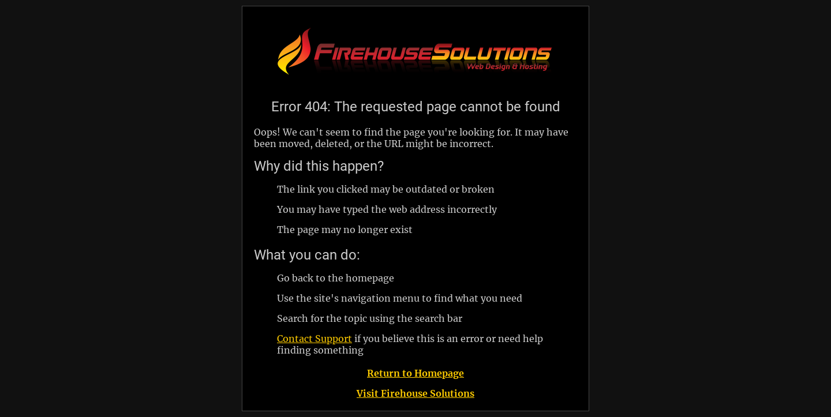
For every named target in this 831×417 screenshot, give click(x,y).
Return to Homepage (415, 373)
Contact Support (314, 338)
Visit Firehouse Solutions (415, 393)
